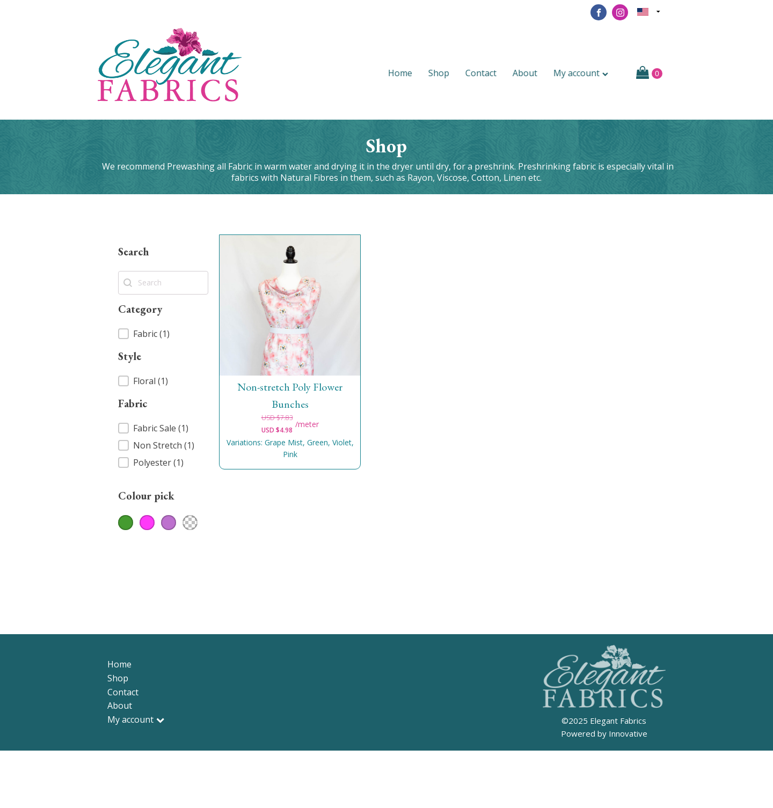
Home (406, 73)
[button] (163, 333)
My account (586, 73)
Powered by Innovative (604, 733)
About (531, 73)
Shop (444, 73)
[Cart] (649, 73)
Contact (486, 73)
